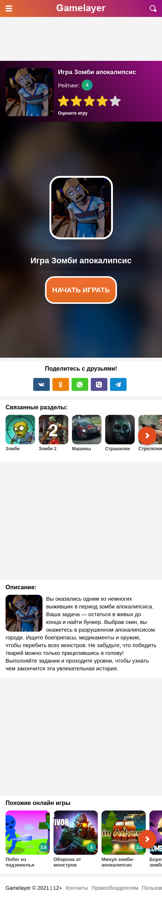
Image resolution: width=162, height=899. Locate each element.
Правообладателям (115, 888)
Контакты (77, 888)
